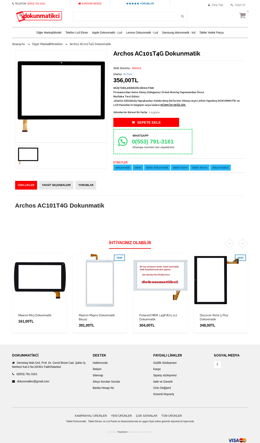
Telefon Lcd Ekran (76, 32)
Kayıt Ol (237, 4)
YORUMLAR (140, 3)
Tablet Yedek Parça (211, 32)
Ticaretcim (122, 432)
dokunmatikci (220, 167)
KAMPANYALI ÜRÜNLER (91, 415)
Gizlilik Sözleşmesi (165, 362)
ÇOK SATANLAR (146, 415)
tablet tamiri (180, 167)
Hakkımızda (100, 362)
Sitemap (98, 375)
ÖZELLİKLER (26, 185)
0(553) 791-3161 (36, 3)
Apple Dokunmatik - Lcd (107, 32)
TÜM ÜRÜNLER (171, 415)
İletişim (97, 369)
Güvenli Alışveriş (163, 394)
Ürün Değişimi (162, 387)
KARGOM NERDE (90, 3)
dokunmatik (122, 167)
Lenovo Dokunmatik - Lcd (142, 32)
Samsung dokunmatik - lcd (178, 32)
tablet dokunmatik (157, 167)
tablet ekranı (200, 167)
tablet (138, 167)
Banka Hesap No (103, 387)
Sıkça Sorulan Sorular (106, 381)
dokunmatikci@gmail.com (30, 381)
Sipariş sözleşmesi (165, 375)
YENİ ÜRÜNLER (121, 415)
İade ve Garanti (163, 381)
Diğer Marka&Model (49, 32)
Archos (127, 74)
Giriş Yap (215, 4)
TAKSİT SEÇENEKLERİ (56, 185)
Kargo (157, 369)
